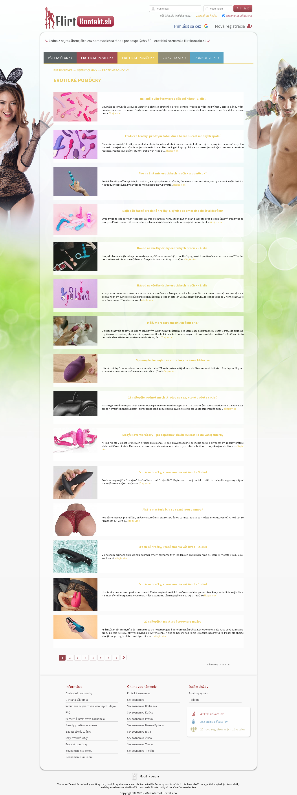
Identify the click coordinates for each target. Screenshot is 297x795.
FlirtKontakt (62, 70)
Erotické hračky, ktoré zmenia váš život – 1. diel (173, 584)
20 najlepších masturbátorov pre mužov (172, 621)
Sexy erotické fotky (77, 738)
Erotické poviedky (97, 58)
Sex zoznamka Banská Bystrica (145, 725)
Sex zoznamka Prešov (140, 719)
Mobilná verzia (149, 776)
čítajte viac (114, 113)
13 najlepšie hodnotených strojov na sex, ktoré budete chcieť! (172, 397)
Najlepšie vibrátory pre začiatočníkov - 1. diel (172, 99)
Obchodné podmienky (79, 693)
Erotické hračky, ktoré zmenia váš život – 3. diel (173, 472)
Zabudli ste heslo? (206, 16)
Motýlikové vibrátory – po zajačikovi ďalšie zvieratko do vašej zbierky (172, 435)
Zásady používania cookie (81, 725)
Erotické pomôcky (138, 58)
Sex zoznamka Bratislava (142, 706)
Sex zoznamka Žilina (139, 738)
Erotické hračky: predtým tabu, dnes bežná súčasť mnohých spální (172, 136)
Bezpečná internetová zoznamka (85, 719)
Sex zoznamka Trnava (140, 744)
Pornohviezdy (206, 58)
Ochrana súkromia (77, 700)
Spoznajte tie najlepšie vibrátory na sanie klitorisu (173, 360)
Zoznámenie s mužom (79, 757)
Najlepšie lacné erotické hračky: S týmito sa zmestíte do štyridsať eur (172, 211)
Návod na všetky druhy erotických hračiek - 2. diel (172, 248)
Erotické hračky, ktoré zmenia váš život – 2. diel (173, 547)
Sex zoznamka (136, 700)
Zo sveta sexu (174, 58)
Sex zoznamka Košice (140, 712)
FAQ (68, 712)
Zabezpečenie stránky (78, 731)
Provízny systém (198, 693)
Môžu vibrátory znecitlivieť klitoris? (173, 323)
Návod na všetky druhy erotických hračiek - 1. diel (172, 285)
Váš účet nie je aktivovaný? (175, 16)
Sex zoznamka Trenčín (140, 751)
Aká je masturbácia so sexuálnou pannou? (173, 509)
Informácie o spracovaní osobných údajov (91, 706)
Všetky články (60, 58)
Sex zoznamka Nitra (139, 731)
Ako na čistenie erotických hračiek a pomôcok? (173, 173)
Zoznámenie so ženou (79, 751)
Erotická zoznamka (138, 693)
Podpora (194, 700)
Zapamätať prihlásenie (239, 16)
